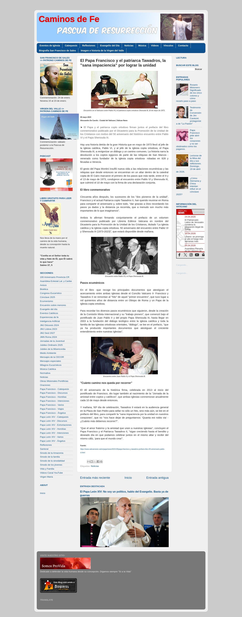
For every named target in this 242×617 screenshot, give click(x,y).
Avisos (43, 285)
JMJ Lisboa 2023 (48, 329)
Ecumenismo (46, 301)
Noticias (128, 45)
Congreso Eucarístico (51, 293)
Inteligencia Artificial (50, 321)
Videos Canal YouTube (51, 473)
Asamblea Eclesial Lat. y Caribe (56, 281)
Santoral (44, 449)
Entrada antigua (157, 477)
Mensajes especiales (50, 361)
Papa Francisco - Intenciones (54, 401)
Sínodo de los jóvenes (51, 465)
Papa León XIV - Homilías (53, 429)
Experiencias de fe (49, 317)
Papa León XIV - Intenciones (54, 433)
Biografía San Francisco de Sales (57, 50)
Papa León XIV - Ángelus (52, 441)
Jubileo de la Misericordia (52, 349)
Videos (155, 45)
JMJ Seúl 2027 (47, 333)
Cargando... (182, 265)
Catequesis (71, 45)
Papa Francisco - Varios (52, 405)
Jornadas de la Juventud (52, 341)
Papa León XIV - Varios (51, 437)
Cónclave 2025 (47, 297)
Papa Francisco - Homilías (53, 397)
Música (142, 45)
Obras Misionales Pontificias (54, 381)
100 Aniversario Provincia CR (54, 277)
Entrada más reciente (95, 477)
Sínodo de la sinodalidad (52, 461)
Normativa (45, 373)
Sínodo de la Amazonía (51, 453)
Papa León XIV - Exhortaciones (55, 425)
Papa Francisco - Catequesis (54, 389)
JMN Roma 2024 (48, 337)
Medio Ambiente (48, 353)
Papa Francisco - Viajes (52, 409)
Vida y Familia (47, 469)
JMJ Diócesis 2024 (49, 325)
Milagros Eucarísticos (50, 365)
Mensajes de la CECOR (52, 357)
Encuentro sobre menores (53, 305)
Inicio (128, 477)
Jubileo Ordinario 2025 (51, 345)
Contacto (183, 45)
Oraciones (45, 385)
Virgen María (46, 477)
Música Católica (48, 369)
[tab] (184, 211)
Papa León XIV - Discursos (53, 421)
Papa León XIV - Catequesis (54, 417)
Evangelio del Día (109, 45)
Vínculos (168, 45)
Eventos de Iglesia (50, 45)
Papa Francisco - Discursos (54, 393)
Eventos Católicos (49, 313)
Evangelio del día (48, 309)
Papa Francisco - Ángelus (53, 413)
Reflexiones (88, 45)
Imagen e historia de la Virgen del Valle (102, 50)
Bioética (44, 289)
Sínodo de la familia (50, 457)
